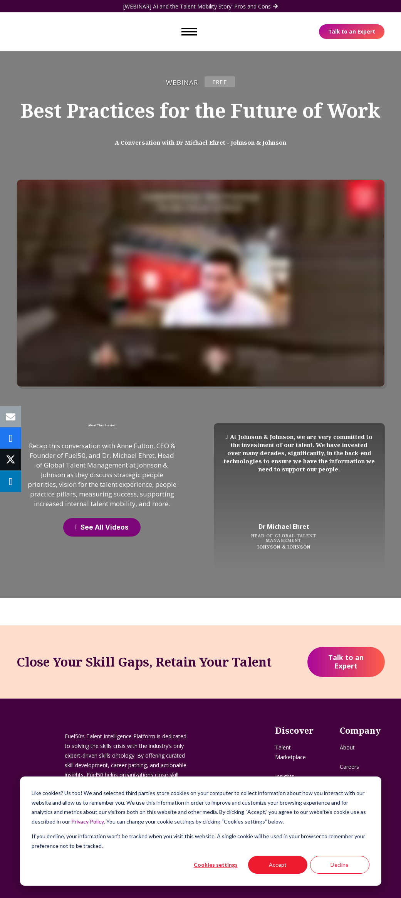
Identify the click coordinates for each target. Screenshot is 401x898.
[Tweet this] (10, 460)
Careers (349, 766)
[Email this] (10, 416)
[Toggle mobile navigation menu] (189, 31)
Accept (278, 864)
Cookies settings (216, 864)
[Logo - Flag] (38, 31)
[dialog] (200, 831)
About (347, 747)
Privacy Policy (87, 821)
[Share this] (10, 438)
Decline (340, 864)
